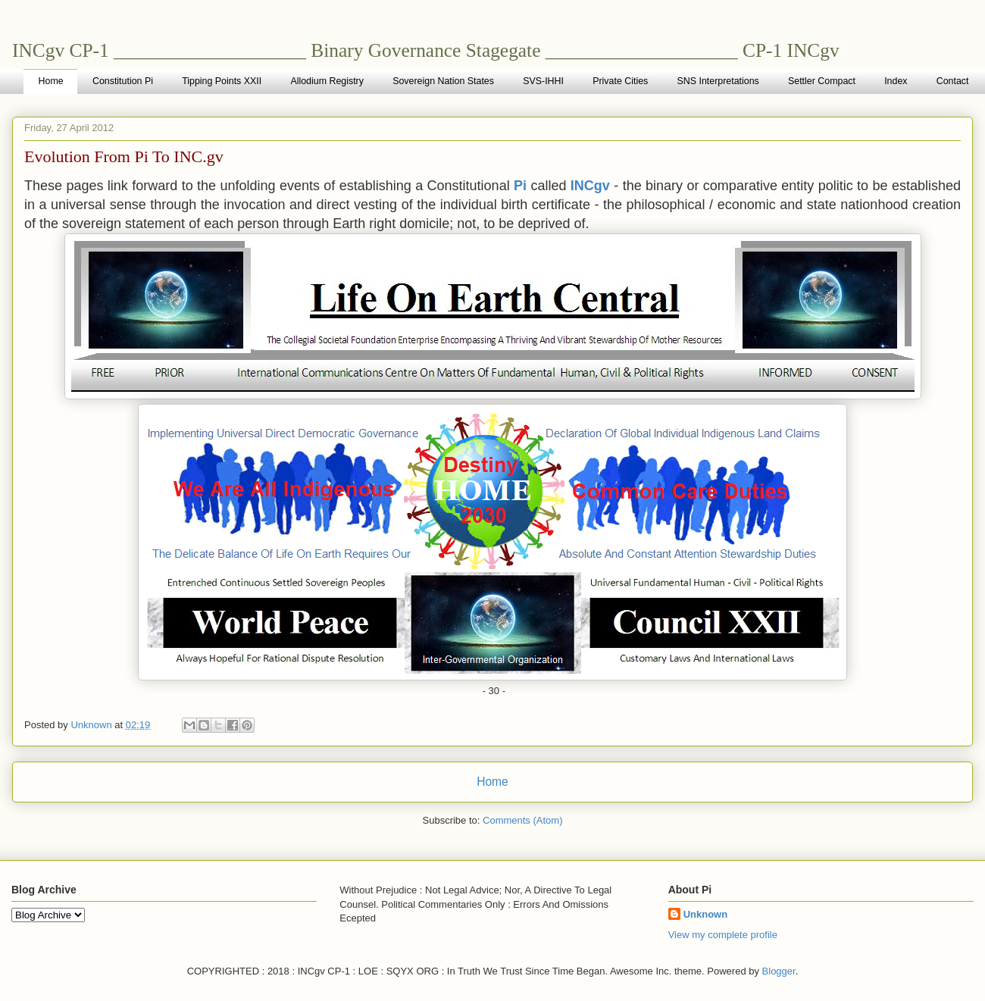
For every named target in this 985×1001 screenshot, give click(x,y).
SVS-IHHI (543, 81)
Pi (520, 185)
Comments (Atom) (522, 820)
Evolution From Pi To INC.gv (124, 156)
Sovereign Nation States (443, 81)
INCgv (590, 185)
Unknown (705, 914)
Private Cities (620, 81)
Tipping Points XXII (221, 81)
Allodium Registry (327, 81)
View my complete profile (722, 934)
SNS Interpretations (718, 81)
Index (895, 81)
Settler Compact (821, 81)
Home (51, 81)
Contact (953, 81)
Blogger (779, 971)
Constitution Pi (122, 81)
